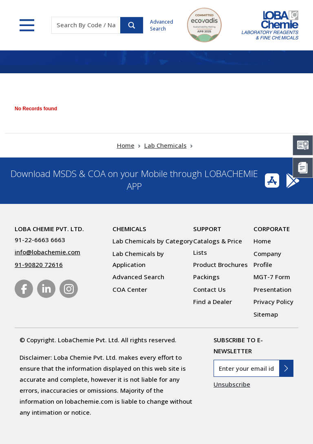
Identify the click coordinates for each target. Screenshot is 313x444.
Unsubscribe (232, 384)
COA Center (129, 289)
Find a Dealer (212, 301)
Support (207, 229)
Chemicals (129, 229)
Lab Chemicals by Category (152, 241)
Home (125, 145)
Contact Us (209, 289)
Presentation (272, 289)
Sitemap (265, 314)
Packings (206, 277)
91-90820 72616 (39, 264)
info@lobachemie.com (47, 252)
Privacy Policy (273, 301)
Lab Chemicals (165, 145)
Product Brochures (220, 264)
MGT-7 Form (271, 277)
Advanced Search (161, 25)
